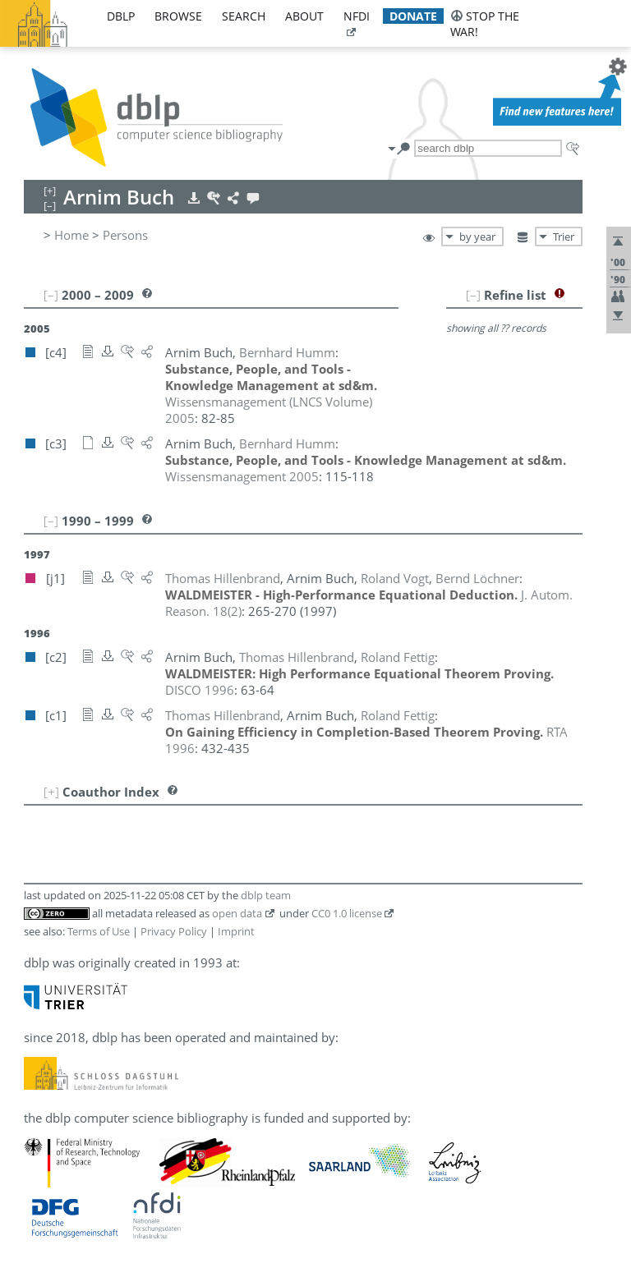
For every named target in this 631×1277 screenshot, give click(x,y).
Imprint (236, 931)
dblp (121, 16)
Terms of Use (98, 931)
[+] (51, 791)
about (304, 16)
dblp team (266, 895)
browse (178, 16)
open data (237, 913)
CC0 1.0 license (346, 913)
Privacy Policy (173, 931)
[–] (473, 295)
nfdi (356, 16)
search (243, 16)
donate (413, 16)
